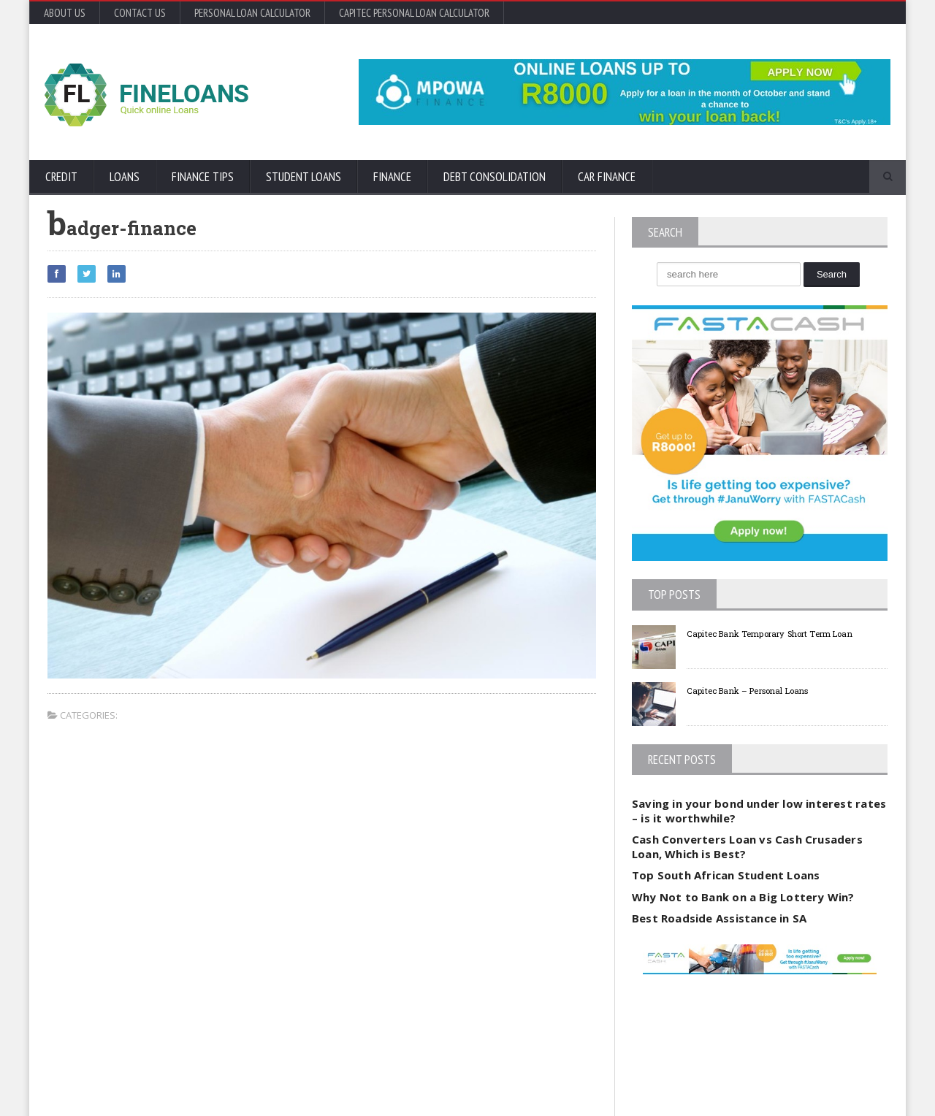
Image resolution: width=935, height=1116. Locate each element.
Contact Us (140, 13)
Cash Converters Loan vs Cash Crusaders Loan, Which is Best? (744, 846)
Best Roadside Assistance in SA (717, 918)
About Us (64, 13)
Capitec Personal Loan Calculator (414, 13)
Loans (125, 177)
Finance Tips (203, 177)
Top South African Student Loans (723, 875)
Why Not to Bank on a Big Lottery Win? (740, 897)
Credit (61, 177)
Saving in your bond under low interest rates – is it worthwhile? (755, 810)
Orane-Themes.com (132, 1085)
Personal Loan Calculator (252, 13)
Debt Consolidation (494, 177)
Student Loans (303, 177)
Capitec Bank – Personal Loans (766, 690)
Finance (392, 177)
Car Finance (607, 177)
